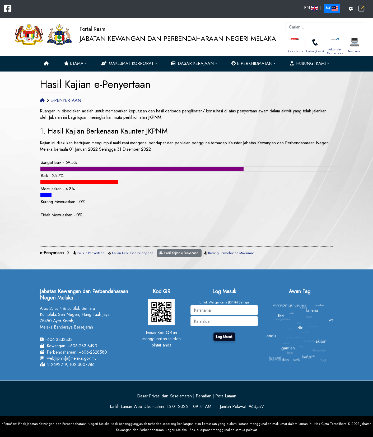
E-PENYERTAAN (65, 100)
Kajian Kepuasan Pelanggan (132, 252)
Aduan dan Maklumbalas (335, 51)
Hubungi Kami (315, 51)
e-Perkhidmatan (251, 63)
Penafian (203, 396)
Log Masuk (224, 336)
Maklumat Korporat (127, 63)
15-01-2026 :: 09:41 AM (189, 406)
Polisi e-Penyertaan (90, 252)
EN (311, 8)
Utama (73, 63)
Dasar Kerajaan (192, 63)
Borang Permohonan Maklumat (231, 252)
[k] (325, 27)
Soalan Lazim (295, 51)
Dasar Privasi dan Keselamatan (164, 396)
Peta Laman (354, 51)
